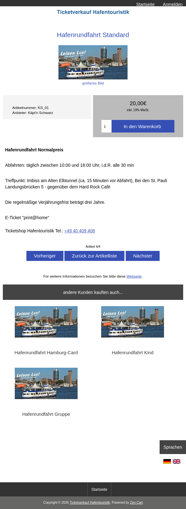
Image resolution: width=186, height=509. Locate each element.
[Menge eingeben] (106, 126)
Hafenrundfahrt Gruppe (46, 414)
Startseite (145, 4)
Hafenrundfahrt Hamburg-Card (46, 352)
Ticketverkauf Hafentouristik (90, 502)
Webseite (134, 276)
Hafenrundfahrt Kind (133, 352)
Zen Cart (136, 502)
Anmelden (173, 4)
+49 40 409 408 (79, 230)
